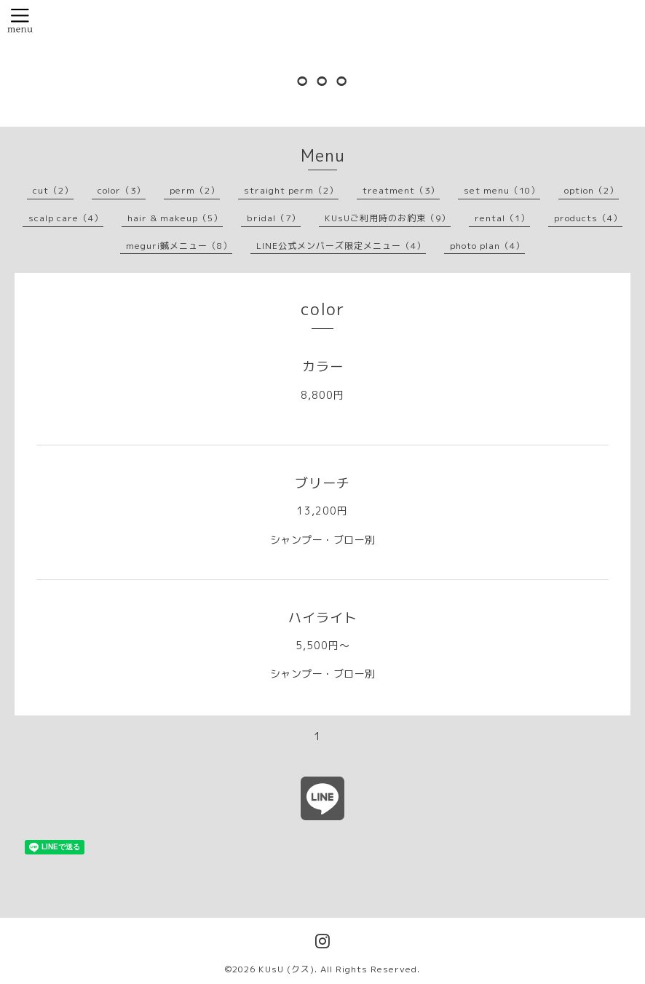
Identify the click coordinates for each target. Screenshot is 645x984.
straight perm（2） (291, 190)
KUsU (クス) (286, 969)
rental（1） (502, 218)
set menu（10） (502, 190)
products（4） (588, 218)
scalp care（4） (65, 218)
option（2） (591, 190)
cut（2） (53, 190)
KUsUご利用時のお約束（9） (388, 218)
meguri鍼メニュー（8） (179, 245)
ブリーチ (322, 483)
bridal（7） (274, 218)
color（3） (122, 190)
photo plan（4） (487, 245)
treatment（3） (401, 190)
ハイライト (322, 617)
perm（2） (195, 190)
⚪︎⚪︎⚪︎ (322, 80)
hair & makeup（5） (175, 218)
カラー (323, 366)
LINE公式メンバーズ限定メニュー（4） (341, 245)
